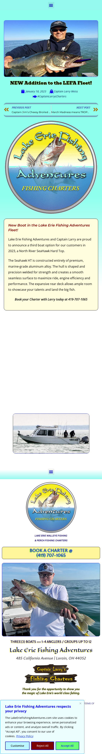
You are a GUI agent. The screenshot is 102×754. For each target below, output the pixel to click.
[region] (42, 727)
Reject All (43, 745)
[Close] (80, 703)
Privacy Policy (24, 736)
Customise (17, 745)
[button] (51, 5)
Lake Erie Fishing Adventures (51, 650)
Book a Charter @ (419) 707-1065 (51, 553)
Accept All (67, 745)
